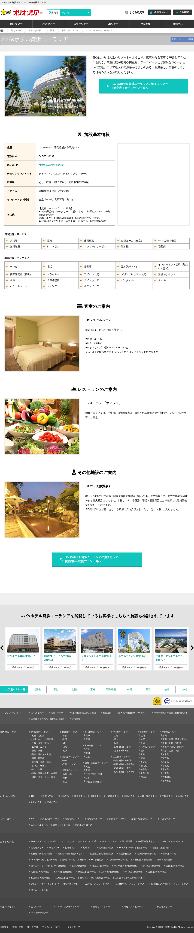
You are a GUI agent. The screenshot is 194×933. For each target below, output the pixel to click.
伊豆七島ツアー (164, 906)
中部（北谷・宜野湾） (173, 743)
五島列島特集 (68, 859)
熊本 (143, 750)
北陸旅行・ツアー (70, 770)
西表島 (165, 766)
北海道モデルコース (49, 818)
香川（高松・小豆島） (124, 764)
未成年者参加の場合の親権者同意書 (171, 712)
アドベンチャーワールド (171, 841)
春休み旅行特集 (164, 859)
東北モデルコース (73, 818)
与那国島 (166, 777)
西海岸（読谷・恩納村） (174, 747)
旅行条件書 (32, 927)
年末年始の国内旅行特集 (125, 866)
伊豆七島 (145, 23)
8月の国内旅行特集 (134, 872)
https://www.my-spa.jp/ (51, 165)
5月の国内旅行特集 (63, 872)
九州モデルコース (61, 825)
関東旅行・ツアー (70, 757)
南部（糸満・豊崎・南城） (175, 739)
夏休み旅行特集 (79, 866)
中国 (129, 689)
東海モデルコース (117, 818)
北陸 (74, 689)
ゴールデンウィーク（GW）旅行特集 (48, 866)
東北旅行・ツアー (70, 732)
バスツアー (49, 23)
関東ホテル (79, 796)
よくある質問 (136, 12)
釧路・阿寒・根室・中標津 (44, 773)
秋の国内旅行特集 (100, 866)
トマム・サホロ (39, 766)
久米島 (165, 754)
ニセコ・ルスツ (39, 747)
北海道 (37, 689)
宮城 (65, 750)
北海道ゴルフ (71, 847)
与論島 (144, 777)
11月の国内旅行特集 (65, 878)
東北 (55, 689)
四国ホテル (183, 796)
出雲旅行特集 (125, 853)
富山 (65, 781)
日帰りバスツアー (101, 906)
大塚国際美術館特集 (146, 853)
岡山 (116, 739)
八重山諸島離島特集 (142, 859)
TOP (33, 796)
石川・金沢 (68, 774)
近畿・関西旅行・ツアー (96, 763)
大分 (143, 754)
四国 (148, 689)
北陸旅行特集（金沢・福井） (71, 853)
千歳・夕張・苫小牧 (41, 743)
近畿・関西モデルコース (143, 818)
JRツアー (113, 23)
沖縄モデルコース (83, 825)
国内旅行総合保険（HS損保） (132, 712)
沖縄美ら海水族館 (146, 841)
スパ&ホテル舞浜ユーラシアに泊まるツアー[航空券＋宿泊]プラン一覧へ (140, 85)
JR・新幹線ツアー (39, 912)
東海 (92, 689)
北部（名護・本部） (171, 750)
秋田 (65, 739)
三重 (88, 757)
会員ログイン (161, 12)
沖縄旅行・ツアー (170, 732)
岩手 (65, 743)
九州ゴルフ (88, 847)
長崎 (143, 743)
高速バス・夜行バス (133, 906)
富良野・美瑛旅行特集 (41, 853)
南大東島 (166, 781)
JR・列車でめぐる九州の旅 (44, 859)
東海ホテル (129, 796)
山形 (65, 747)
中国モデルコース (168, 818)
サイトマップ (73, 927)
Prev (2, 646)
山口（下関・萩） (122, 750)
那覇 (164, 735)
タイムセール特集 (39, 890)
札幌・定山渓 (38, 735)
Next (192, 649)
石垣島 (165, 762)
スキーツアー (81, 23)
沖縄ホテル (52, 802)
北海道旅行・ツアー (40, 732)
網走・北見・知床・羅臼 (43, 777)
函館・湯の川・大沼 (41, 754)
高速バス (178, 23)
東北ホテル (63, 796)
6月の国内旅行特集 (87, 872)
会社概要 (4, 927)
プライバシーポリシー (52, 927)
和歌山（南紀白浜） (95, 781)
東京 (65, 760)
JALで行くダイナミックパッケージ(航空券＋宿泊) (54, 884)
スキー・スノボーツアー (67, 906)
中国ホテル (167, 796)
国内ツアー (16, 23)
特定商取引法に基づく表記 (83, 712)
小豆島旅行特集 (168, 853)
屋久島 (144, 766)
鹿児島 (144, 762)
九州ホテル (36, 802)
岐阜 (88, 749)
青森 (65, 735)
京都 (88, 770)
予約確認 (184, 12)
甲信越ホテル (112, 796)
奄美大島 (145, 773)
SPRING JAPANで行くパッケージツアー (170, 884)
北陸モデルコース (95, 818)
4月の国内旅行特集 (40, 872)
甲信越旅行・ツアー (94, 732)
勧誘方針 (107, 712)
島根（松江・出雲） (123, 747)
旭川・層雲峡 (38, 758)
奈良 (88, 778)
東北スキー (54, 847)
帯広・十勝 (37, 769)
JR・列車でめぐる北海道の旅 (133, 847)
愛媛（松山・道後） (123, 768)
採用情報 (76, 718)
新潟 (88, 739)
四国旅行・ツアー (121, 757)
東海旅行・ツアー (93, 745)
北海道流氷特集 (106, 847)
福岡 (143, 735)
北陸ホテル (95, 796)
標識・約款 (18, 927)
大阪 (88, 766)
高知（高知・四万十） (124, 772)
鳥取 (116, 743)
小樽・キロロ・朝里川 (42, 739)
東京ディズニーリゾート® (43, 841)
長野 (88, 735)
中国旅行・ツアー (121, 732)
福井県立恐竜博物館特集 (101, 853)
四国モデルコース (39, 825)
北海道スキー (37, 847)
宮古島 (165, 758)
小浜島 (165, 769)
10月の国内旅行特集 (40, 878)
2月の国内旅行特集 (152, 866)
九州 (166, 689)
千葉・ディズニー (71, 764)
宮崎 (143, 758)
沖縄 (184, 689)
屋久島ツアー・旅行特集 (91, 859)
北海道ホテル (46, 796)
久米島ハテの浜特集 (118, 859)
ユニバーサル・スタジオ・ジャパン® (78, 841)
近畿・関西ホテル (148, 796)
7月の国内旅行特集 (110, 872)
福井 (65, 778)
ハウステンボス (148, 747)
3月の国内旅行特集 (175, 866)
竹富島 (165, 773)
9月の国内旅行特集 (157, 872)
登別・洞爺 (37, 750)
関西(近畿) (111, 689)
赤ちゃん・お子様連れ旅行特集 (95, 878)
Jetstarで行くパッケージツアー (131, 884)
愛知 (88, 753)
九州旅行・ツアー (148, 732)
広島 (116, 735)
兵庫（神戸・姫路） (95, 774)
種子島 (144, 769)
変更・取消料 (57, 712)
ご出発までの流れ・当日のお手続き (48, 718)
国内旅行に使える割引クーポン (130, 878)
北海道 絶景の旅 (160, 847)
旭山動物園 (127, 841)
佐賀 (143, 739)
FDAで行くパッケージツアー (97, 884)
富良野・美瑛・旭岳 (41, 762)
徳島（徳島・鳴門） (123, 760)
